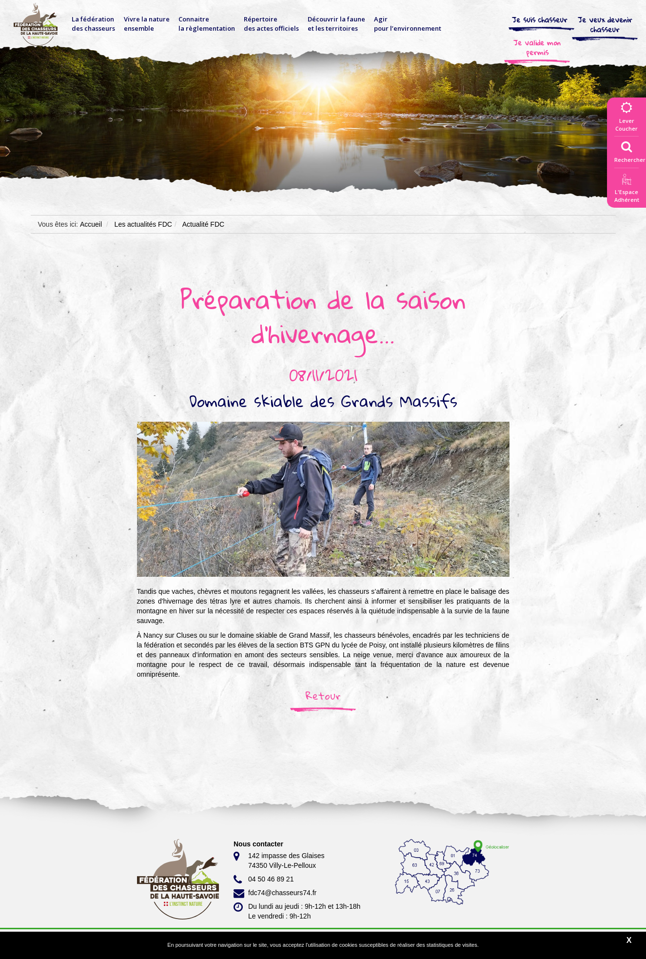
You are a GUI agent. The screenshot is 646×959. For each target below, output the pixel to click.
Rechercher (630, 149)
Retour (323, 695)
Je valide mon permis (537, 47)
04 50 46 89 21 (264, 879)
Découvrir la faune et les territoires (336, 24)
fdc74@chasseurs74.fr (275, 893)
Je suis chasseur (540, 19)
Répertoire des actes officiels (271, 24)
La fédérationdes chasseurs (93, 24)
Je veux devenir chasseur (605, 24)
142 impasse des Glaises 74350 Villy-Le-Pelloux (279, 860)
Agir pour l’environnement (407, 24)
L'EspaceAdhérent (626, 189)
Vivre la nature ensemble (147, 24)
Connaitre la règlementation (206, 24)
